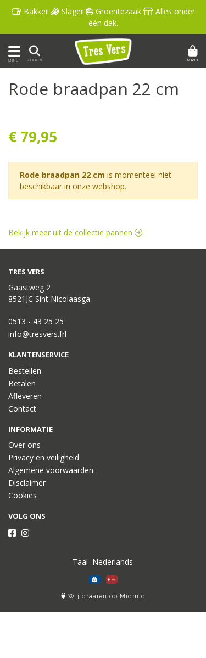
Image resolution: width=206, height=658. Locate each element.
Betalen (22, 383)
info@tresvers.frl (37, 334)
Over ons (24, 445)
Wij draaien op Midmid (103, 596)
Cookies (22, 495)
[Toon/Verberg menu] (12, 51)
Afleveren (25, 396)
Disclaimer (27, 482)
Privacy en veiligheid (43, 457)
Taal (80, 561)
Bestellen (24, 370)
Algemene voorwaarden (50, 470)
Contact (22, 408)
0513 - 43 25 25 (36, 321)
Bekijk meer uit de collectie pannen (75, 232)
